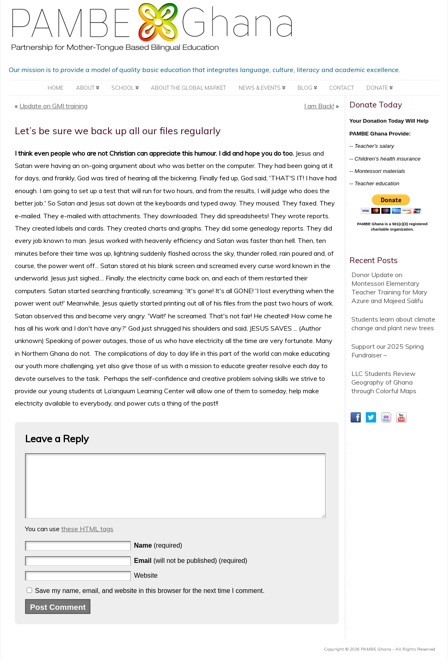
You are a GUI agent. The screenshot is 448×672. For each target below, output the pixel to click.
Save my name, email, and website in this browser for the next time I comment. (149, 603)
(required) (158, 557)
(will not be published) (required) (190, 572)
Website (146, 587)
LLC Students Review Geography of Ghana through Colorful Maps (383, 382)
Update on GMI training (53, 106)
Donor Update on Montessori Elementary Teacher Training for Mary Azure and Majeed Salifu (389, 288)
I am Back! (319, 106)
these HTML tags (87, 541)
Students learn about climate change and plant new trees (393, 323)
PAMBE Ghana (376, 661)
